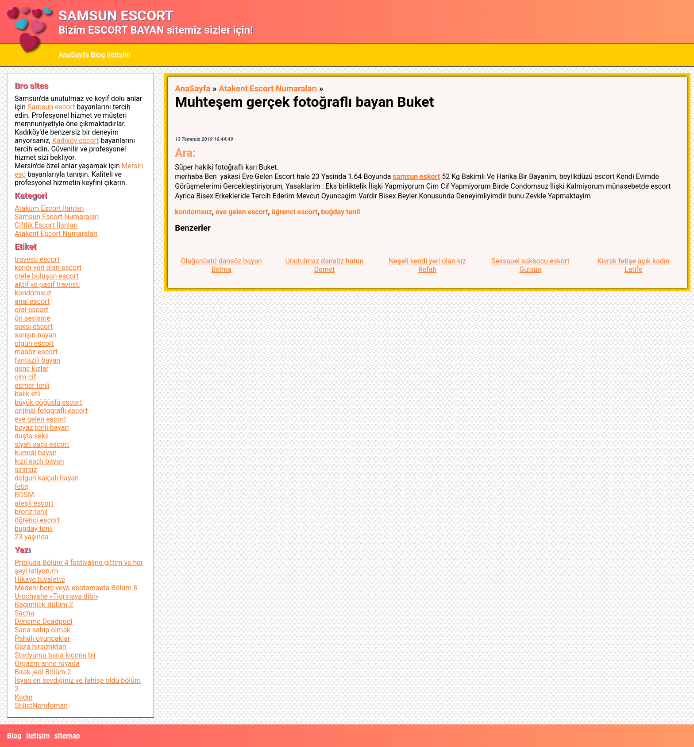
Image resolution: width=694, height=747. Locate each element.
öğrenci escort (294, 212)
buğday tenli (340, 212)
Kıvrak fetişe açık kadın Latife (633, 265)
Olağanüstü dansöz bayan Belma (221, 265)
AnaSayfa (73, 54)
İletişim (119, 54)
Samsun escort (51, 107)
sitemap (67, 736)
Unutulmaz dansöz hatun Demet (324, 265)
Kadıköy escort (75, 140)
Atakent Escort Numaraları (268, 88)
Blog (98, 54)
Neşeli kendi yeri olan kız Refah (427, 265)
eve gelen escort (242, 212)
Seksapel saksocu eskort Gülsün (530, 265)
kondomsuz (193, 212)
